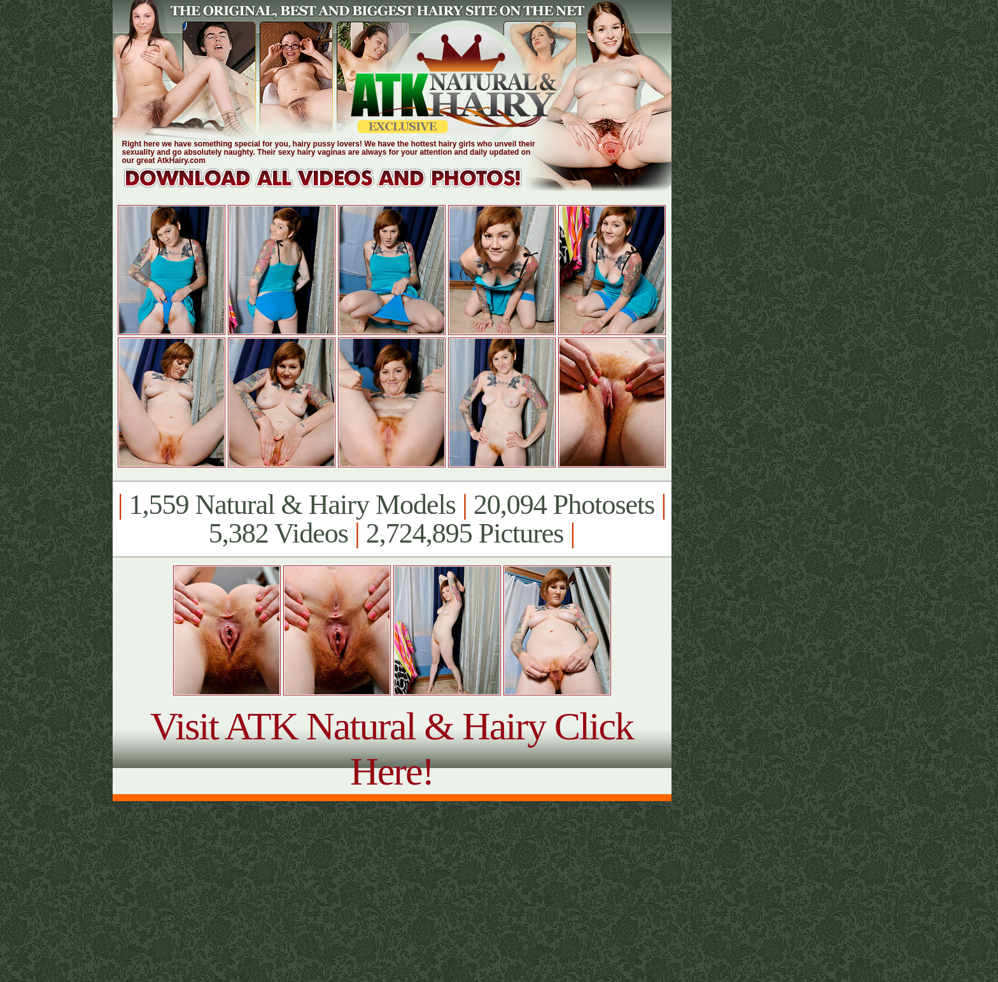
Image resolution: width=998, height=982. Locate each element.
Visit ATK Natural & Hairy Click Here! (391, 748)
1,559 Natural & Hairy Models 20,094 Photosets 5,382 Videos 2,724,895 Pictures (392, 519)
